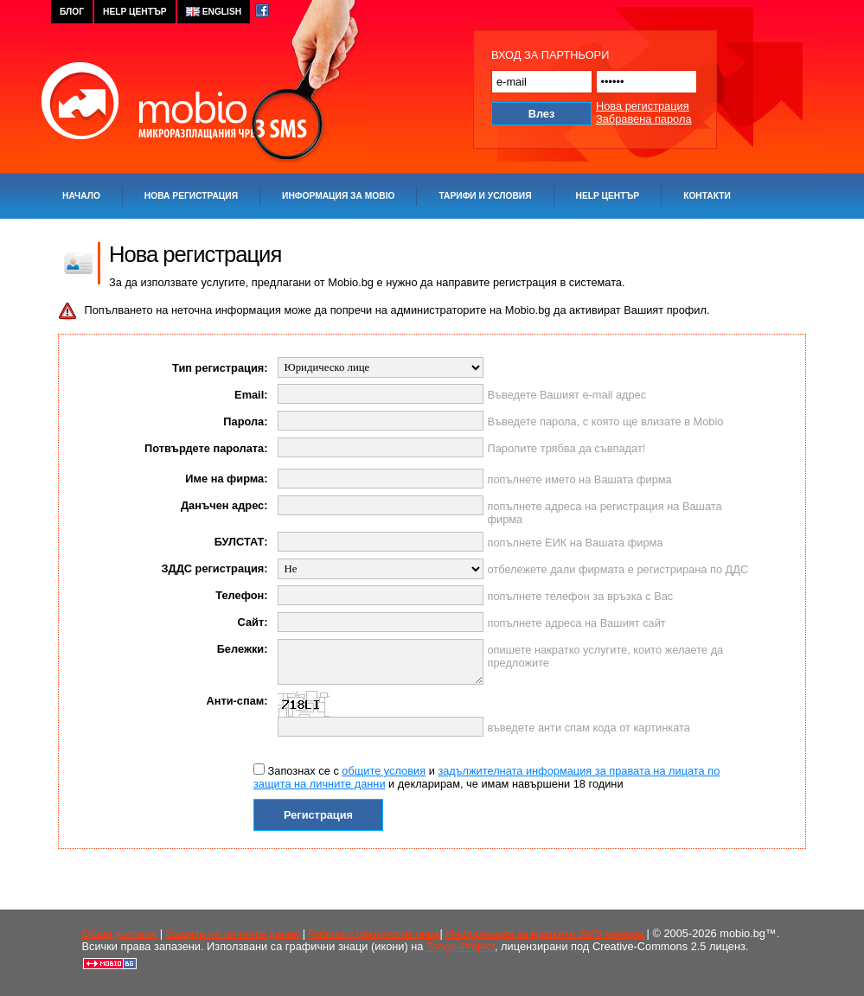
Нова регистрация (642, 105)
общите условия (384, 770)
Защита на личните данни (232, 933)
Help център (608, 196)
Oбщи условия (119, 933)
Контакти (707, 196)
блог (72, 11)
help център (135, 11)
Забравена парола (644, 118)
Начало (81, 196)
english (214, 11)
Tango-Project (460, 946)
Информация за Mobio (338, 196)
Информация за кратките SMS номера (544, 933)
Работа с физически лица (374, 933)
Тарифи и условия (484, 196)
